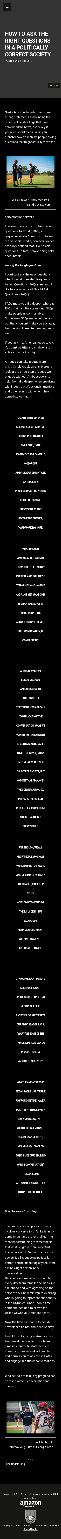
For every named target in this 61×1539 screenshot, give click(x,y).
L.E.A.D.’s (11, 366)
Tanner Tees (19, 204)
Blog (22, 1464)
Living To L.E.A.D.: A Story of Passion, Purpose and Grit (30, 1494)
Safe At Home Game (22, 1442)
